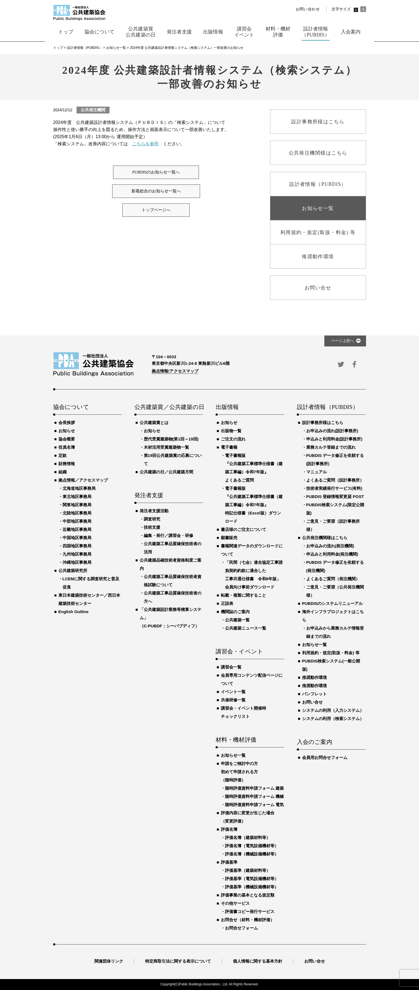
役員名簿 (66, 447)
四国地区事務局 (77, 546)
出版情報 (227, 407)
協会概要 (66, 439)
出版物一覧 (231, 430)
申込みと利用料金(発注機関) (332, 554)
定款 (62, 455)
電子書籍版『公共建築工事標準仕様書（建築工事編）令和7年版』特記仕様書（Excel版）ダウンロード (254, 505)
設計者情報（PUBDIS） (327, 407)
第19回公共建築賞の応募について (173, 459)
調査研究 (152, 519)
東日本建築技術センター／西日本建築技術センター (89, 599)
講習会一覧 (231, 667)
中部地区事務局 (77, 521)
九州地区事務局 (77, 554)
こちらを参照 (145, 143)
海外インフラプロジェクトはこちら (333, 615)
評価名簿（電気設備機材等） (252, 845)
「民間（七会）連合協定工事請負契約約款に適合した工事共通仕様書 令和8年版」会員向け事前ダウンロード (254, 574)
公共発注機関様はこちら (324, 537)
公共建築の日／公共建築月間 (166, 472)
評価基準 (229, 862)
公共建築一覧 (237, 620)
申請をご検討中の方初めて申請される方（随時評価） (239, 771)
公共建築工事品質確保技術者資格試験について (172, 580)
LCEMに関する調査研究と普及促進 (91, 582)
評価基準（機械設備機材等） (252, 886)
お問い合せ (312, 702)
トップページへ (156, 210)
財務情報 (66, 463)
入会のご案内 (314, 742)
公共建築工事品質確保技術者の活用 (172, 547)
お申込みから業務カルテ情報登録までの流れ (335, 632)
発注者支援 (149, 496)
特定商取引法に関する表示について (178, 961)
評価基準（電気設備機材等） (252, 878)
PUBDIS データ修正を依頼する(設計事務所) (335, 459)
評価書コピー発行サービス (249, 911)
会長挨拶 (66, 422)
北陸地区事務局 (77, 513)
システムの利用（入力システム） (333, 710)
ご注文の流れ (233, 439)
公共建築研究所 (72, 570)
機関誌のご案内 (235, 611)
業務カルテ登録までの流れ (331, 447)
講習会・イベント (239, 652)
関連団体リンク (108, 961)
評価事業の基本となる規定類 (247, 895)
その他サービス (235, 903)
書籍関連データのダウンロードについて (252, 550)
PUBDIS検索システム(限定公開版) (335, 508)
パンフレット (314, 694)
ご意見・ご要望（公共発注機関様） (335, 591)
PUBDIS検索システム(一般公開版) (331, 665)
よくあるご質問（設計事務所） (335, 480)
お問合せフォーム (241, 928)
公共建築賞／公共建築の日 (168, 407)
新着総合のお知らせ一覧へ (156, 191)
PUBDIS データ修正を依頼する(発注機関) (335, 566)
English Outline (73, 611)
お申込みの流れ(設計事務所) (332, 430)
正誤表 (227, 603)
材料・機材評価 (236, 740)
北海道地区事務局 (79, 488)
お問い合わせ (308, 9)
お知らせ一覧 (233, 755)
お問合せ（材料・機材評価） (247, 919)
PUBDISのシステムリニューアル (332, 603)
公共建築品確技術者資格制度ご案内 (170, 564)
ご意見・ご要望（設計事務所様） (333, 525)
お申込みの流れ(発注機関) (330, 546)
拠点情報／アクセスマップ (83, 480)
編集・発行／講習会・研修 (168, 535)
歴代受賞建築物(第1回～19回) (171, 439)
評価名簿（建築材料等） (247, 837)
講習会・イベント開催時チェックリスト (243, 712)
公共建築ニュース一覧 (245, 628)
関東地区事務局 (77, 504)
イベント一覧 (233, 691)
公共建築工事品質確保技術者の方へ (172, 597)
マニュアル (316, 472)
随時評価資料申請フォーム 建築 (254, 788)
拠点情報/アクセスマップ (175, 371)
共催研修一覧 (233, 700)
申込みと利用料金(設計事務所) (334, 439)
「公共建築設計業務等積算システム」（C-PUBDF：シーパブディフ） (170, 617)
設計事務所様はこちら (322, 422)
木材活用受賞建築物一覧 (166, 447)
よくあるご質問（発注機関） (333, 578)
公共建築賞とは (154, 422)
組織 (62, 472)
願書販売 (229, 537)
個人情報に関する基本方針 (257, 961)
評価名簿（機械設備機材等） (252, 854)
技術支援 (152, 527)
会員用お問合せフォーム (324, 757)
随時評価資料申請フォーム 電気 (254, 804)
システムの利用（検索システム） (333, 718)
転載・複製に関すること (243, 595)
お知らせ (66, 430)
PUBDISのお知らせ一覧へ (156, 172)
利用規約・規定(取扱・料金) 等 (330, 652)
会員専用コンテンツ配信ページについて (252, 679)
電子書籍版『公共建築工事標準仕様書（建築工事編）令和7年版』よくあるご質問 (254, 467)
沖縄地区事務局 (77, 562)
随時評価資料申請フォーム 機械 (254, 796)
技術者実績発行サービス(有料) (334, 488)
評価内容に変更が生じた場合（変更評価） (247, 816)
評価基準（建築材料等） (247, 870)
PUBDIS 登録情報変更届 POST (335, 496)
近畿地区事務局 (77, 529)
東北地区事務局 (77, 496)
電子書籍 (229, 447)
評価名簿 (229, 829)
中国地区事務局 (77, 537)
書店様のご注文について (243, 529)
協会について (71, 407)
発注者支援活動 (154, 510)
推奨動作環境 (314, 677)
